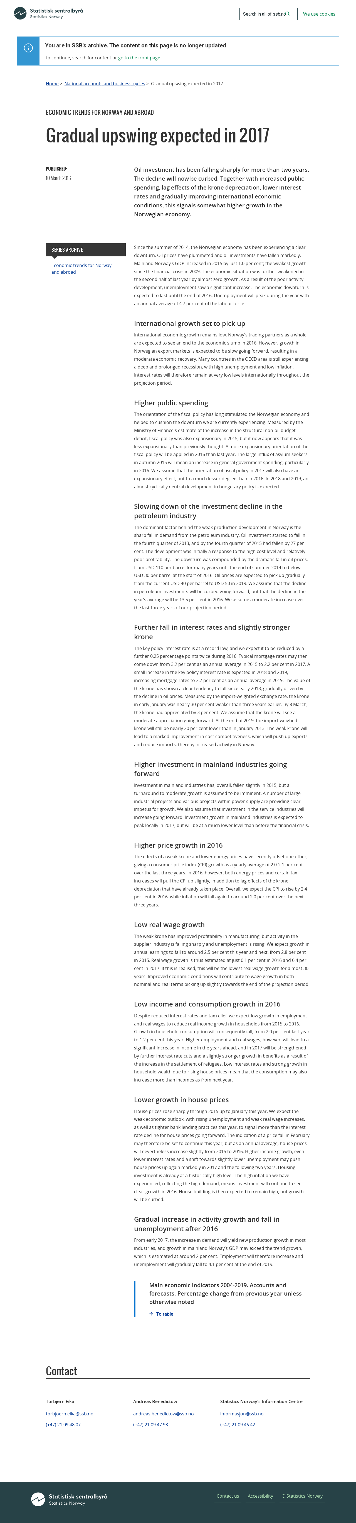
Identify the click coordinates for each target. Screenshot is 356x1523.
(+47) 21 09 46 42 (237, 1425)
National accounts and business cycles (105, 84)
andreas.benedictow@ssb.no (163, 1414)
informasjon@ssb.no (242, 1414)
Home (52, 84)
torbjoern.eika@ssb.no (69, 1414)
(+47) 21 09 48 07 (63, 1425)
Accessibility (260, 1496)
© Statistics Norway (302, 1496)
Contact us (228, 1496)
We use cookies (319, 14)
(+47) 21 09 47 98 (150, 1425)
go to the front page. (139, 58)
